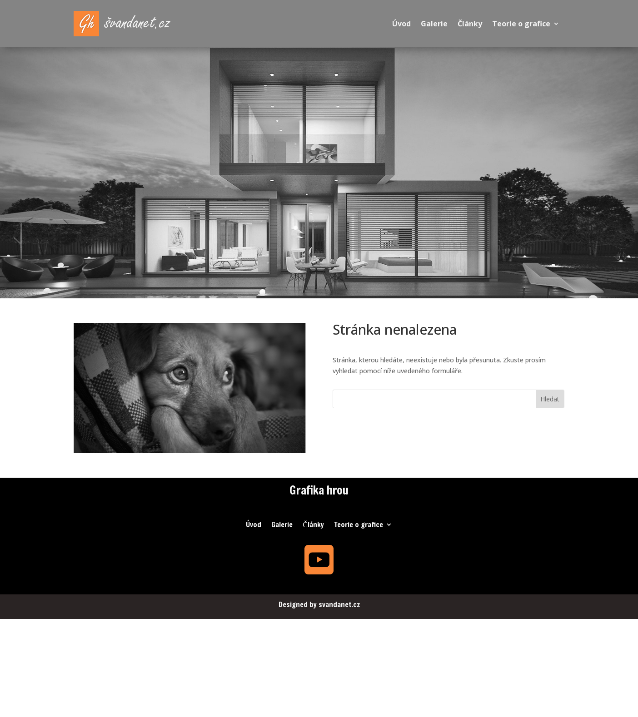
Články (470, 24)
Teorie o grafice (521, 24)
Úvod (401, 24)
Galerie (434, 24)
